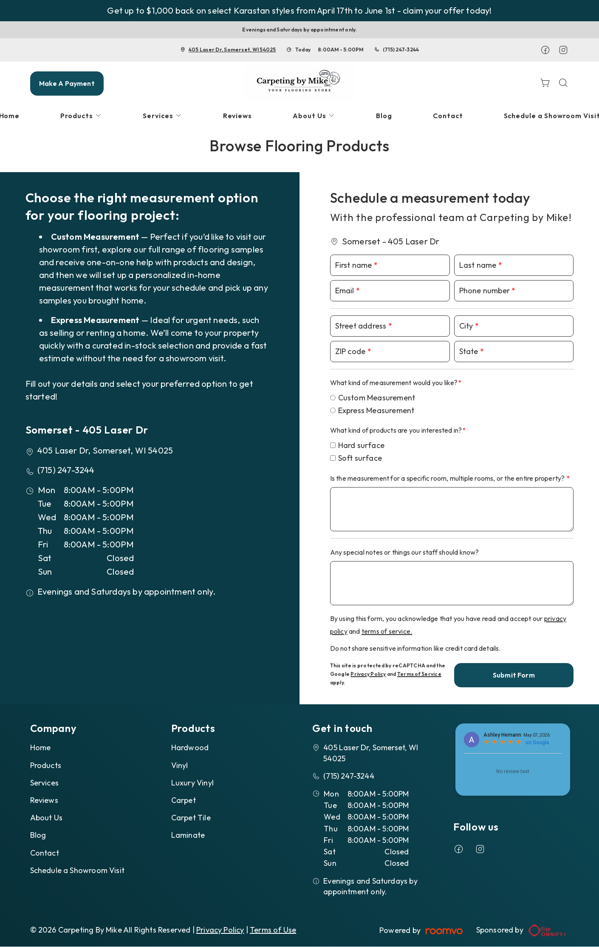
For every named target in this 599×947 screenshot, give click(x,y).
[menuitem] (81, 116)
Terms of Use (273, 930)
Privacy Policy (368, 674)
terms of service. (387, 631)
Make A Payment (67, 83)
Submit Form (514, 675)
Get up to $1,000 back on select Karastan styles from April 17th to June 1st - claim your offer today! (299, 10)
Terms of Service (419, 674)
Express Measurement (376, 410)
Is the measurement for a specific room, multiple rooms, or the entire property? (448, 478)
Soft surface (360, 458)
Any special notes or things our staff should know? (404, 552)
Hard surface (361, 445)
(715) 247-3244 (401, 49)
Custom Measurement (376, 398)
